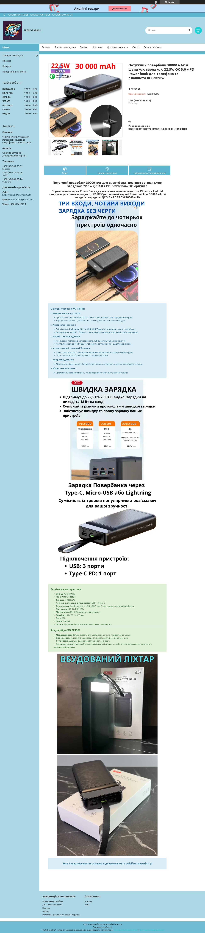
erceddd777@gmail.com (21, 199)
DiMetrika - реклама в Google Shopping (61, 915)
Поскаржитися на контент (126, 930)
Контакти (97, 47)
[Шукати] (188, 30)
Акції (87, 905)
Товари (88, 901)
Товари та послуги (64, 47)
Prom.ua (118, 924)
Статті (135, 47)
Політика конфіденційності (151, 930)
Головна (46, 47)
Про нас (84, 47)
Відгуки (6, 66)
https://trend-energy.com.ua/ (16, 195)
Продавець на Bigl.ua (102, 927)
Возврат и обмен (152, 47)
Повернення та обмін (14, 71)
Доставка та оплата (117, 47)
